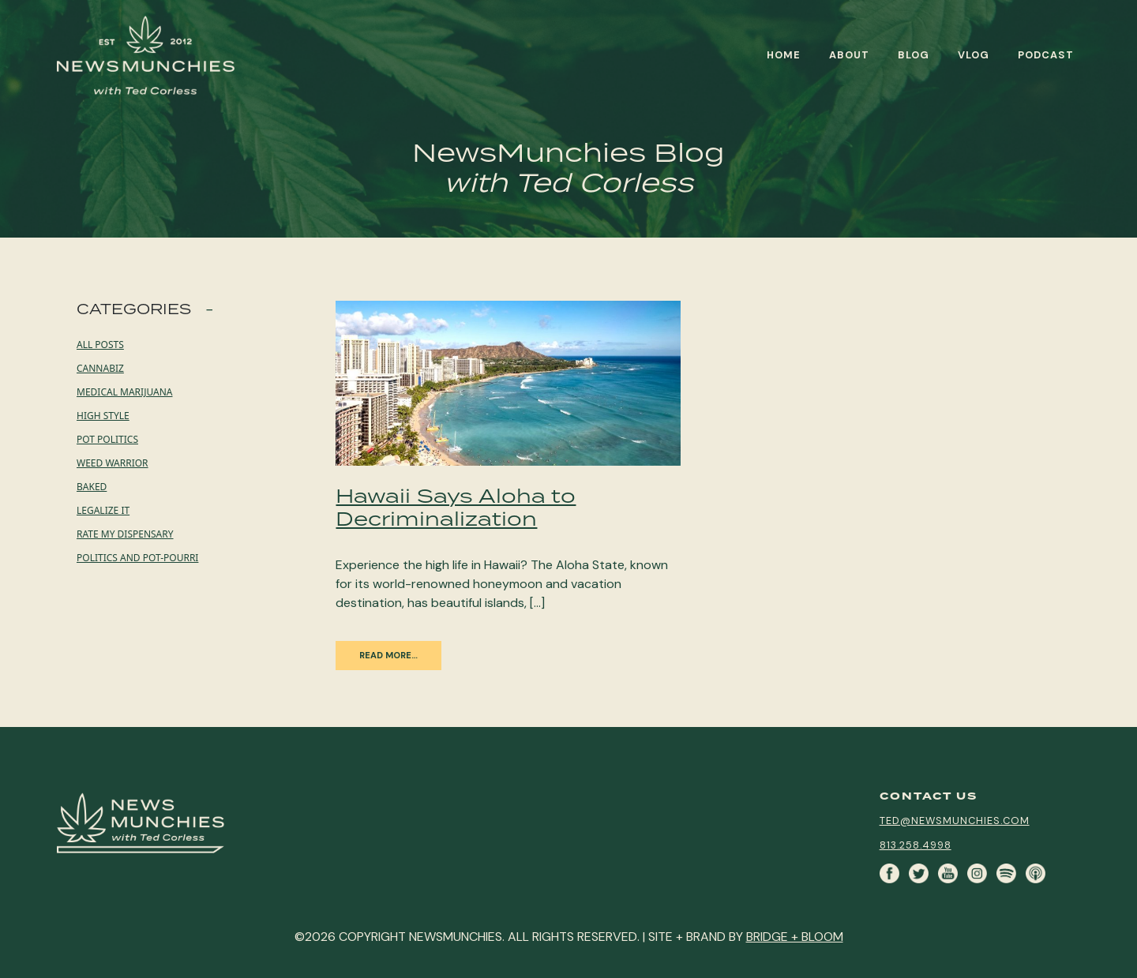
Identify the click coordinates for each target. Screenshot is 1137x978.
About (849, 55)
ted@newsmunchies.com (955, 820)
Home (784, 55)
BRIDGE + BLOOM (794, 936)
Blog (913, 55)
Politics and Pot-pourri (137, 557)
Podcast (1046, 55)
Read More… (388, 655)
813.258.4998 (915, 845)
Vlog (973, 55)
